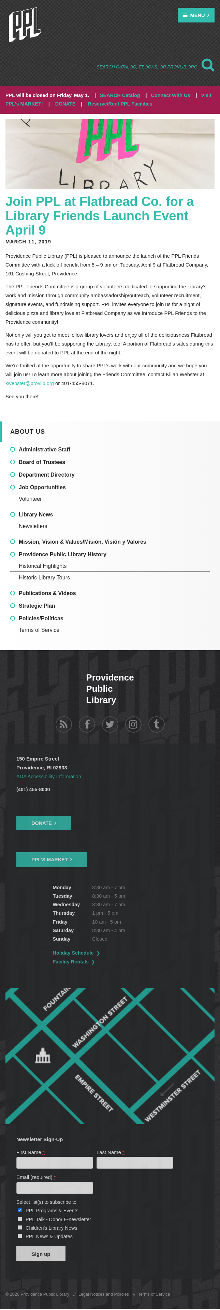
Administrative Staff (44, 449)
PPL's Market (49, 859)
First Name (30, 1152)
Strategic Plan (37, 606)
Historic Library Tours (44, 577)
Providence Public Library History (62, 554)
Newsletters (33, 526)
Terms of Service (39, 630)
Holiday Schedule (73, 952)
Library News (36, 514)
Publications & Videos (47, 593)
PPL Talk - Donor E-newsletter (58, 1219)
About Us (27, 431)
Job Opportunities (42, 487)
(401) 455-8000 (33, 789)
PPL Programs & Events (52, 1211)
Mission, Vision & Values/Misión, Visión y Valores (82, 542)
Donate (41, 823)
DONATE (65, 104)
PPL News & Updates (49, 1237)
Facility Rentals (71, 961)
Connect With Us (170, 95)
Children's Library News (51, 1228)
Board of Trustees (42, 462)
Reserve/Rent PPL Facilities (120, 104)
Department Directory (47, 475)
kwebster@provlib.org (30, 383)
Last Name (111, 1152)
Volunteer (30, 499)
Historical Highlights (43, 566)
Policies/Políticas (41, 618)
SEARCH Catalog (120, 95)
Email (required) (36, 1177)
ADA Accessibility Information (49, 776)
